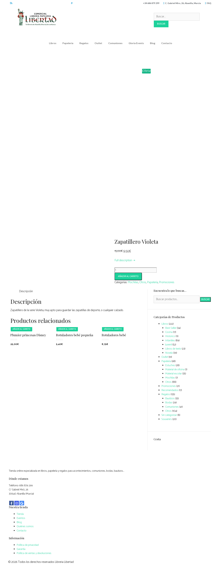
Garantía (21, 549)
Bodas (168, 402)
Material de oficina (174, 369)
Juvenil (168, 344)
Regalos (83, 43)
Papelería (67, 43)
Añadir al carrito (128, 276)
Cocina (168, 332)
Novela (169, 353)
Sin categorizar (169, 415)
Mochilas (133, 282)
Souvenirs (166, 419)
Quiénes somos (25, 526)
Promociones (166, 282)
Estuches (170, 365)
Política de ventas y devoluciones (34, 553)
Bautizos (170, 398)
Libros (52, 43)
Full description (123, 260)
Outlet (98, 43)
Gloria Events (136, 43)
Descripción (26, 291)
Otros (142, 282)
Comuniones (115, 43)
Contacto (166, 43)
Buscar (205, 299)
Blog (152, 43)
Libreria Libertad (64, 562)
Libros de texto (173, 349)
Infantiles (170, 340)
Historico (170, 336)
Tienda (20, 514)
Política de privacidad (28, 545)
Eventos (21, 518)
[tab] (26, 291)
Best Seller (170, 328)
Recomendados (169, 390)
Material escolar (173, 373)
